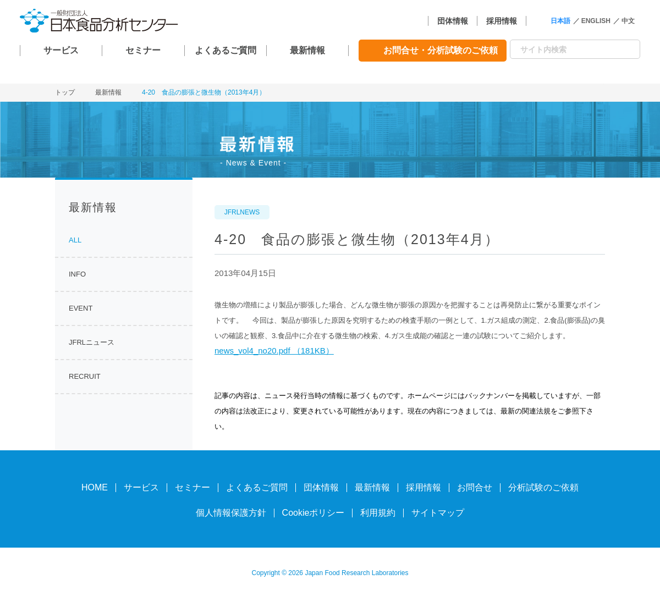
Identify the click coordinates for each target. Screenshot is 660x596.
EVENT (80, 308)
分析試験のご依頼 (543, 487)
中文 (628, 21)
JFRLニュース (91, 342)
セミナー (143, 50)
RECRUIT (85, 376)
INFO (77, 274)
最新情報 (307, 50)
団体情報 (452, 20)
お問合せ (474, 487)
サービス (61, 50)
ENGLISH (595, 21)
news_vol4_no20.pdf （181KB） (274, 350)
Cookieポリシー (313, 512)
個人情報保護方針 (231, 512)
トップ (65, 92)
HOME (94, 487)
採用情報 (501, 20)
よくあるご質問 (225, 50)
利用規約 (377, 512)
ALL (75, 240)
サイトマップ (437, 512)
